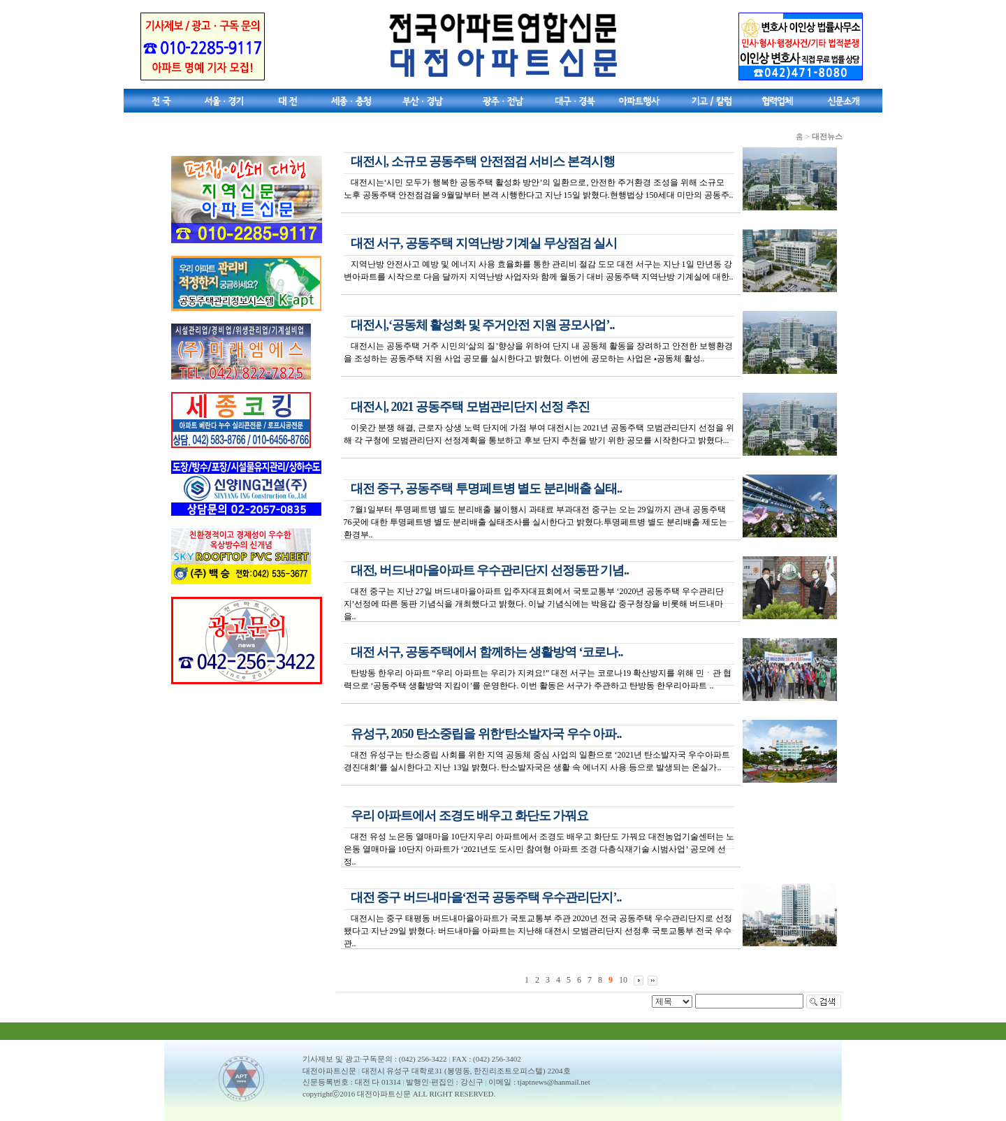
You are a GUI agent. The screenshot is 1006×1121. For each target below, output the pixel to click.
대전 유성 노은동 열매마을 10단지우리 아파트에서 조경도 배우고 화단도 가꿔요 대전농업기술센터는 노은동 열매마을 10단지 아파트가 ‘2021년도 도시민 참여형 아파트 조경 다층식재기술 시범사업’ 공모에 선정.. (539, 849)
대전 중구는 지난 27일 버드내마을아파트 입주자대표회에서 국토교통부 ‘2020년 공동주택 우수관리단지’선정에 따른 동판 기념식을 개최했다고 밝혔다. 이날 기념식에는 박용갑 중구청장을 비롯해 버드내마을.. (534, 603)
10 (623, 980)
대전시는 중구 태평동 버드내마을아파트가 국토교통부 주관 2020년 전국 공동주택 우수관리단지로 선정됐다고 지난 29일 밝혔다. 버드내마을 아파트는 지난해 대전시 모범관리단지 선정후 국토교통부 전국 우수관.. (538, 930)
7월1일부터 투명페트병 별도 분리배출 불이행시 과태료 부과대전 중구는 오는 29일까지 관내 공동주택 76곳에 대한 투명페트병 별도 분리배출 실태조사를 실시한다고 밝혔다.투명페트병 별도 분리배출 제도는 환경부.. (535, 522)
